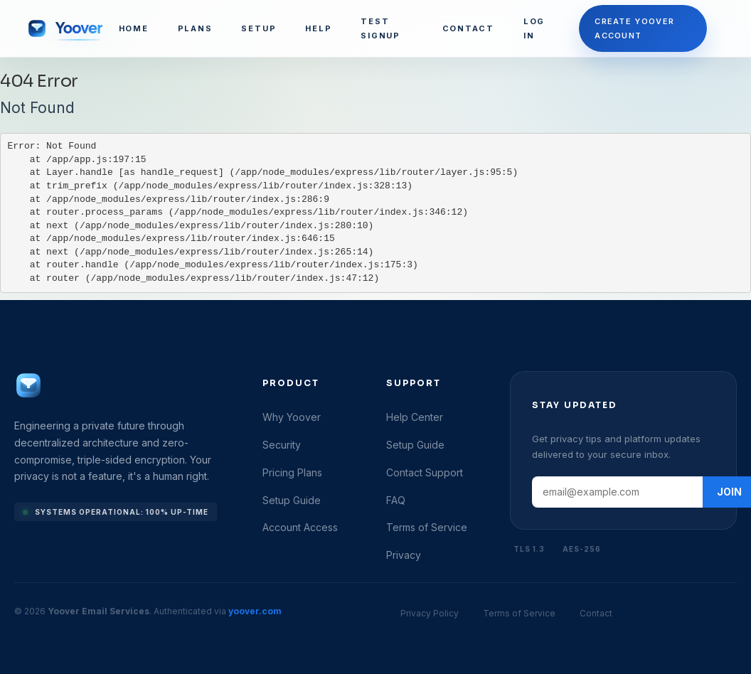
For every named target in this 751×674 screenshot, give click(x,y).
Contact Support (424, 472)
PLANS (195, 28)
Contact (596, 613)
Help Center (414, 417)
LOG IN (534, 28)
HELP (318, 28)
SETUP (258, 28)
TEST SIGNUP (380, 28)
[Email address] (617, 492)
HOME (134, 28)
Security (281, 445)
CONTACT (468, 28)
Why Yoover (291, 417)
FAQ (395, 500)
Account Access (300, 527)
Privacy (403, 555)
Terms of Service (426, 527)
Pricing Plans (292, 472)
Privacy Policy (429, 613)
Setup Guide (291, 500)
